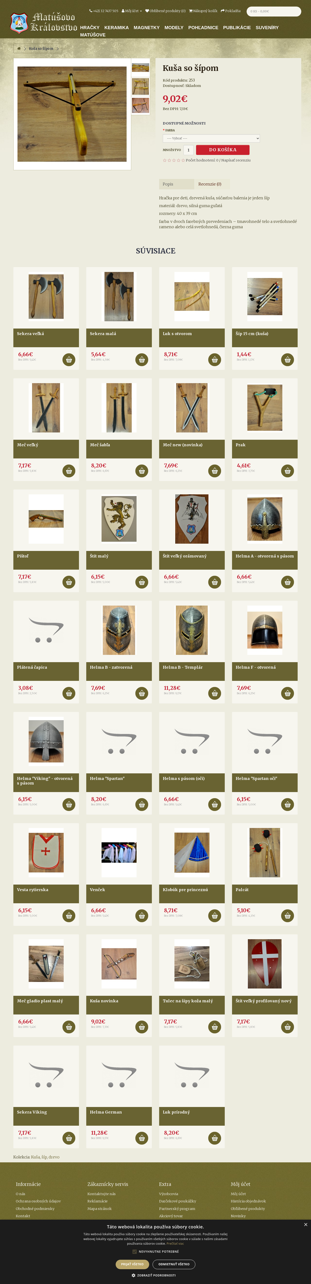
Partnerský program (177, 1209)
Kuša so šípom (41, 48)
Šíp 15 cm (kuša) (252, 333)
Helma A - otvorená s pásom (265, 556)
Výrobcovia (168, 1194)
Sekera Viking (32, 1112)
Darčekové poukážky (177, 1201)
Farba (170, 130)
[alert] (155, 1252)
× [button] (305, 1225)
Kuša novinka (104, 1000)
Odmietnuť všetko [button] (174, 1264)
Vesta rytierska (32, 889)
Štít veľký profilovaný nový (264, 1000)
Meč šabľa (100, 444)
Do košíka (223, 149)
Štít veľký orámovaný (185, 556)
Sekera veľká (30, 333)
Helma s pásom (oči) (184, 778)
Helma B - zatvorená (111, 667)
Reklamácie (97, 1201)
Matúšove (92, 34)
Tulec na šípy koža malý (188, 1000)
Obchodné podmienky (35, 1209)
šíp (44, 1157)
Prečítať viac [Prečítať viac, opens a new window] (175, 1244)
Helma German (106, 1112)
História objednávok (248, 1201)
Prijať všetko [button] (132, 1264)
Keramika (116, 27)
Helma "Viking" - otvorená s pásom (45, 781)
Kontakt (23, 1216)
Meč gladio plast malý (40, 1000)
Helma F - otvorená (256, 667)
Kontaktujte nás (101, 1194)
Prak (241, 444)
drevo (54, 1157)
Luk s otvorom (177, 333)
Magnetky (147, 27)
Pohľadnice (203, 27)
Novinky (238, 1216)
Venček (97, 889)
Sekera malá (103, 333)
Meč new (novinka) (182, 444)
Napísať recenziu (236, 160)
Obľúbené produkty (248, 1209)
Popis (168, 184)
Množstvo (172, 150)
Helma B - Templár (183, 667)
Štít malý (99, 556)
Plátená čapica (32, 667)
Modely (173, 27)
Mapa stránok (99, 1209)
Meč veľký (27, 444)
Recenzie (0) (210, 184)
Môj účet (238, 1194)
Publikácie (237, 27)
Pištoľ (22, 556)
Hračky (90, 27)
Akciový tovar (171, 1216)
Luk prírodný (176, 1112)
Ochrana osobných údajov (38, 1201)
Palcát (242, 889)
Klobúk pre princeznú (185, 889)
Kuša (35, 1157)
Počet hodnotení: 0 (202, 160)
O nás (20, 1194)
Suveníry (267, 27)
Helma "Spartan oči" (256, 778)
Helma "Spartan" (107, 778)
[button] (155, 1275)
